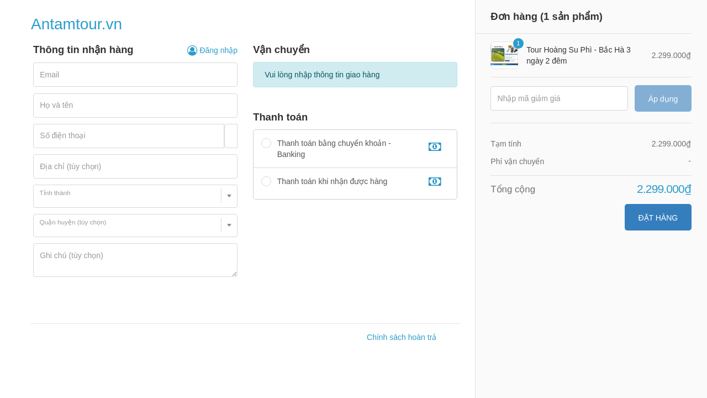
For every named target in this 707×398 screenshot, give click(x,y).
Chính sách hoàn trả (401, 337)
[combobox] (135, 196)
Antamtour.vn (76, 24)
